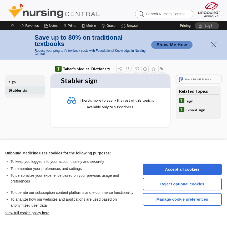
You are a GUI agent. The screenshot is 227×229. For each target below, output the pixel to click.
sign (12, 82)
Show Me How (172, 45)
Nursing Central (73, 10)
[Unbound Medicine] (208, 9)
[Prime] (69, 25)
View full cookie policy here (27, 213)
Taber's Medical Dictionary (82, 69)
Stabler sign (19, 90)
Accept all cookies (182, 169)
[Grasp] (108, 25)
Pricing (185, 26)
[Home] (12, 25)
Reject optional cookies (182, 184)
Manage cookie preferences (182, 199)
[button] (130, 25)
